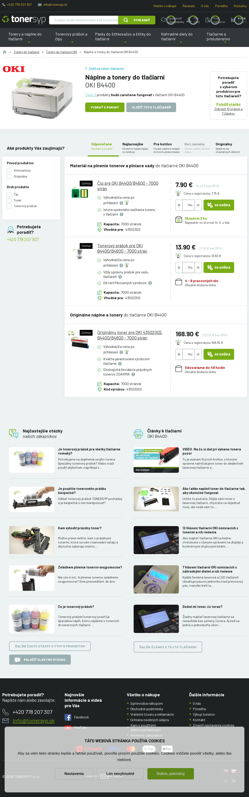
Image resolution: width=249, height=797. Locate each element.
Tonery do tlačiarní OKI (61, 52)
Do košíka (218, 205)
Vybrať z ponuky (105, 107)
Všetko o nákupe (164, 6)
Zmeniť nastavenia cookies (213, 725)
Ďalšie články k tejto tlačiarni (168, 647)
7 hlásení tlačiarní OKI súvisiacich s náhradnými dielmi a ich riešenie (210, 569)
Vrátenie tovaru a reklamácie (152, 714)
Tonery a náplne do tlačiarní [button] (28, 39)
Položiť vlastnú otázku (40, 660)
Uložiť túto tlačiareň (151, 107)
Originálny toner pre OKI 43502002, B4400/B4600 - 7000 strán (130, 334)
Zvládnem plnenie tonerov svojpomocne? (90, 567)
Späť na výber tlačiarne (106, 68)
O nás (205, 6)
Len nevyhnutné (120, 774)
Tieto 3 (90, 95)
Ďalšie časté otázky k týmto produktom (50, 646)
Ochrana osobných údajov (149, 719)
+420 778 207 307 (19, 4)
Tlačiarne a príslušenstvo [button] (225, 39)
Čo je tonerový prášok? (76, 607)
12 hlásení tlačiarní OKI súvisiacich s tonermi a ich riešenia (210, 530)
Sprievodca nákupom (146, 703)
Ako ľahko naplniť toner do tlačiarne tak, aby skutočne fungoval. (214, 490)
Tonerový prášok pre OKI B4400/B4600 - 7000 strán (122, 248)
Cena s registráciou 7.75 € (202, 193)
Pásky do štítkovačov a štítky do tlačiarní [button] (124, 39)
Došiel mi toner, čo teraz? (203, 607)
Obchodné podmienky (146, 709)
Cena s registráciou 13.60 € (202, 255)
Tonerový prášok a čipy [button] (72, 39)
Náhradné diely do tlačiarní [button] (181, 39)
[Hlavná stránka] (23, 20)
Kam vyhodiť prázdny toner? (80, 528)
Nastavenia (74, 774)
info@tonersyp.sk (55, 4)
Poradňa (221, 6)
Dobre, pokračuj (171, 774)
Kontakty (240, 6)
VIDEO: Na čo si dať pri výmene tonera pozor (212, 451)
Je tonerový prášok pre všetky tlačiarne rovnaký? (89, 451)
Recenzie (189, 6)
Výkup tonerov (204, 714)
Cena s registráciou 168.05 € (203, 342)
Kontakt (199, 719)
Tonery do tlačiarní (26, 52)
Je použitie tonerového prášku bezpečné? (82, 490)
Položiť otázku (228, 104)
